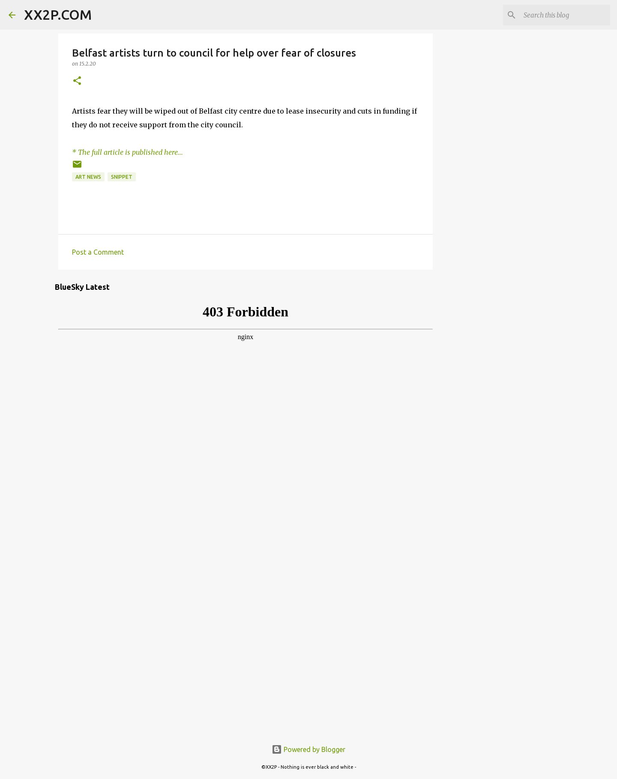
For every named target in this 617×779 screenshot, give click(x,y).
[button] (77, 81)
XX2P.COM (58, 14)
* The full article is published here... (127, 152)
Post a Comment (98, 252)
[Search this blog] (565, 15)
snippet (121, 177)
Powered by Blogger (308, 749)
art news (88, 177)
